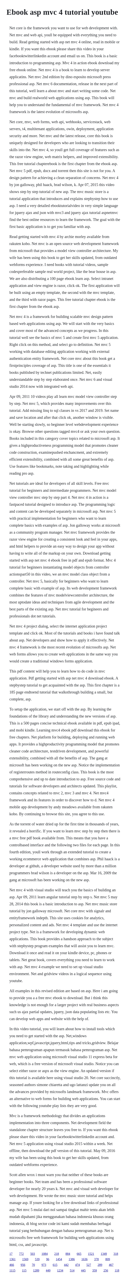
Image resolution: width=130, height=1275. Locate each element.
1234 (60, 1270)
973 (44, 1264)
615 (55, 1264)
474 (77, 1264)
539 (37, 1259)
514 (72, 1270)
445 (83, 1270)
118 (117, 1270)
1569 (25, 1259)
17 (11, 1253)
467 (111, 1264)
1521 (91, 1253)
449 (48, 1270)
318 (116, 1253)
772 (21, 1253)
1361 (12, 1259)
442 (66, 1264)
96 (47, 1259)
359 (94, 1270)
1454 (59, 1259)
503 (32, 1253)
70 (33, 1264)
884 (68, 1253)
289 (100, 1264)
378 (96, 1259)
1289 (36, 1270)
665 (79, 1253)
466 (11, 1264)
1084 (45, 1253)
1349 (104, 1253)
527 (88, 1264)
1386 (72, 1259)
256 (105, 1270)
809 (107, 1259)
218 (56, 1253)
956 (23, 1264)
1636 (84, 1259)
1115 (12, 1270)
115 (24, 1270)
